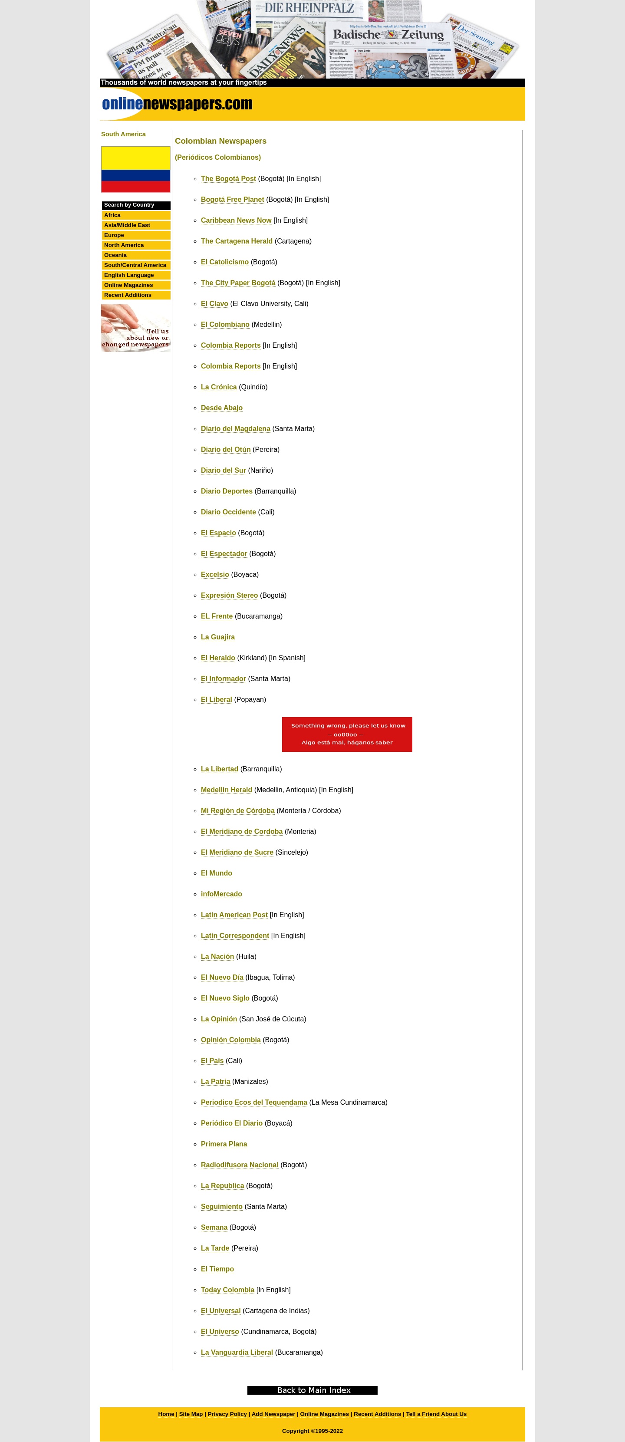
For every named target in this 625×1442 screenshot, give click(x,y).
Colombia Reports (231, 345)
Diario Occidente (228, 512)
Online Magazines (128, 285)
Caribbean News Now (236, 220)
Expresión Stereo (229, 595)
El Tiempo (217, 1269)
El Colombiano (225, 324)
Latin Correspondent (235, 935)
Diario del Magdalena (235, 428)
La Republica (222, 1185)
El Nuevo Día (222, 977)
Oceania (115, 255)
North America (124, 245)
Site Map (191, 1414)
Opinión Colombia (231, 1040)
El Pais (212, 1060)
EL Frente (217, 616)
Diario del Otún (226, 449)
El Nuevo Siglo (225, 998)
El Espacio (218, 533)
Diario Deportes (227, 491)
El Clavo (214, 303)
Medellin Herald (226, 789)
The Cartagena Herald (237, 241)
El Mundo (216, 873)
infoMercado (221, 894)
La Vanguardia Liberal (237, 1352)
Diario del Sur (223, 470)
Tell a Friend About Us (436, 1414)
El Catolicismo (225, 262)
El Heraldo (218, 658)
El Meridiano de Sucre (237, 852)
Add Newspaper (274, 1414)
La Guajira (218, 637)
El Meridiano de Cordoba (242, 831)
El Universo (220, 1331)
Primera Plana (224, 1144)
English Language (129, 275)
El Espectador (224, 553)
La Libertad (219, 769)
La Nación (217, 956)
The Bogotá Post (228, 178)
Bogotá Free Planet (232, 199)
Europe (114, 235)
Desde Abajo (222, 408)
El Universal (221, 1310)
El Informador (223, 678)
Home (166, 1414)
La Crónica (219, 387)
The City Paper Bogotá (238, 282)
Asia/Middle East (127, 225)
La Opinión (219, 1019)
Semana (214, 1227)
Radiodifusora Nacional (240, 1165)
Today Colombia (227, 1290)
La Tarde (215, 1248)
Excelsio (215, 574)
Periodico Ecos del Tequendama (254, 1102)
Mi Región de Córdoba (238, 810)
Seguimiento (222, 1206)
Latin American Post (234, 915)
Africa (112, 215)
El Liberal (216, 699)
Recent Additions (127, 295)
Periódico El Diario (232, 1123)
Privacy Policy (227, 1414)
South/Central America (135, 265)
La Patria (215, 1081)
